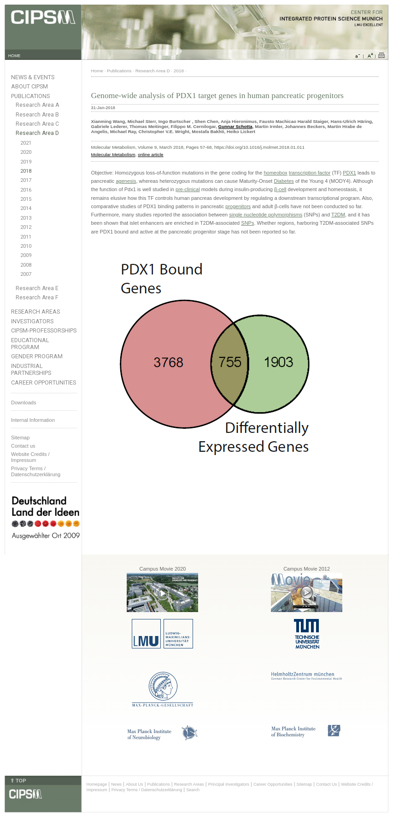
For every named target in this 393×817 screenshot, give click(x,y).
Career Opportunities (43, 382)
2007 (25, 274)
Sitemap (20, 437)
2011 (25, 237)
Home (97, 70)
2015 (25, 199)
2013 (25, 218)
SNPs (247, 223)
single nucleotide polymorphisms (265, 214)
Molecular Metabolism (113, 154)
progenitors (238, 206)
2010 (25, 246)
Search (192, 790)
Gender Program (37, 356)
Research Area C (37, 124)
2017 (25, 180)
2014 (25, 208)
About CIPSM (29, 86)
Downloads (23, 402)
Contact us (23, 446)
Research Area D (37, 133)
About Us (134, 784)
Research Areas (35, 311)
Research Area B (37, 114)
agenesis (126, 181)
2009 (25, 255)
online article (150, 154)
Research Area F (37, 297)
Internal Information (33, 420)
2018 (25, 171)
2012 (25, 227)
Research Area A (37, 105)
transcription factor (309, 172)
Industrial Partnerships (31, 369)
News (116, 784)
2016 (25, 190)
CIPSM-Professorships (43, 330)
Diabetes (283, 181)
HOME (14, 55)
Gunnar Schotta (235, 126)
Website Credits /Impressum (30, 457)
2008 (25, 265)
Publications (30, 96)
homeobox (275, 172)
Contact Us (326, 784)
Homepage (97, 784)
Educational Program (30, 343)
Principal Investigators (228, 784)
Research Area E (37, 288)
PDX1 (349, 172)
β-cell (280, 189)
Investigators (32, 321)
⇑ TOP (18, 780)
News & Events (32, 77)
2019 (25, 162)
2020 (25, 152)
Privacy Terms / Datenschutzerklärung (35, 471)
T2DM (338, 214)
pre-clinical (188, 189)
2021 (25, 143)
